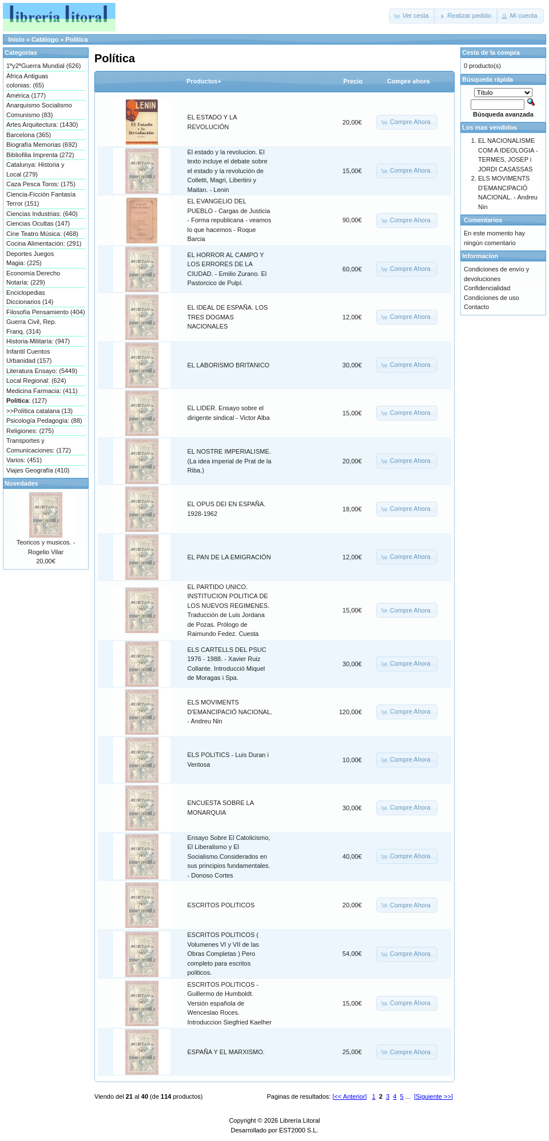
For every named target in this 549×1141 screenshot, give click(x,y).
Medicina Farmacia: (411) (42, 390)
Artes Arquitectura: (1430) (42, 124)
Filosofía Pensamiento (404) (45, 312)
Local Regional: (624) (36, 380)
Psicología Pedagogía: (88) (44, 420)
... (408, 1096)
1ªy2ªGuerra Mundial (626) (43, 65)
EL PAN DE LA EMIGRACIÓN (229, 557)
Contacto (476, 306)
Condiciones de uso (491, 297)
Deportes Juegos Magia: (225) (30, 258)
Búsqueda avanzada (503, 114)
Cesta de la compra (491, 52)
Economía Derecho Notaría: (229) (33, 278)
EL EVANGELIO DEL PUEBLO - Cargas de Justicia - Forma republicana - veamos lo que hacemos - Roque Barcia (230, 220)
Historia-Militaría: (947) (38, 341)
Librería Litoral (300, 1120)
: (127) (26, 400)
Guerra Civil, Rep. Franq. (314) (31, 326)
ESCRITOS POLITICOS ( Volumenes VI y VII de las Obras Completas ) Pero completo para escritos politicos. (223, 953)
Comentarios (483, 220)
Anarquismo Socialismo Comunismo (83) (39, 110)
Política (76, 39)
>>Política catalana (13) (39, 410)
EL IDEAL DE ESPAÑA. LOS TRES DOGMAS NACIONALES (228, 317)
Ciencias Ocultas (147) (38, 223)
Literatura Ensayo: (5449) (41, 370)
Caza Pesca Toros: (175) (40, 184)
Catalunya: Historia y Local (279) (35, 169)
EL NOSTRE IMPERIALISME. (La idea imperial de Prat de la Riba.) (230, 461)
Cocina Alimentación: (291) (43, 243)
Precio (353, 81)
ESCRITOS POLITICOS (221, 905)
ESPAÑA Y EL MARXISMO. (226, 1051)
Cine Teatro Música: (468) (42, 233)
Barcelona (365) (28, 134)
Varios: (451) (24, 460)
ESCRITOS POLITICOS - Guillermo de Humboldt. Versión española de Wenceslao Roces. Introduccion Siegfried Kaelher (230, 1003)
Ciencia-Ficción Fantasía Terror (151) (40, 199)
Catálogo (44, 39)
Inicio (16, 39)
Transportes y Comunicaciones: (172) (38, 445)
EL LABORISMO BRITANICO (229, 365)
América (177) (26, 95)
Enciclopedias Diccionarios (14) (30, 297)
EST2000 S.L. (299, 1130)
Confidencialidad (487, 288)
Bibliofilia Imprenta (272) (40, 154)
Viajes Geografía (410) (37, 470)
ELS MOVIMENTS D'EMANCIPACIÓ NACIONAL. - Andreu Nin (230, 711)
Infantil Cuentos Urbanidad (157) (29, 356)
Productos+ (203, 81)
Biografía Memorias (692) (41, 144)
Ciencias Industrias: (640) (42, 213)
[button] (412, 16)
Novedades (21, 483)
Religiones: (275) (30, 430)
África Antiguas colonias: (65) (27, 81)
